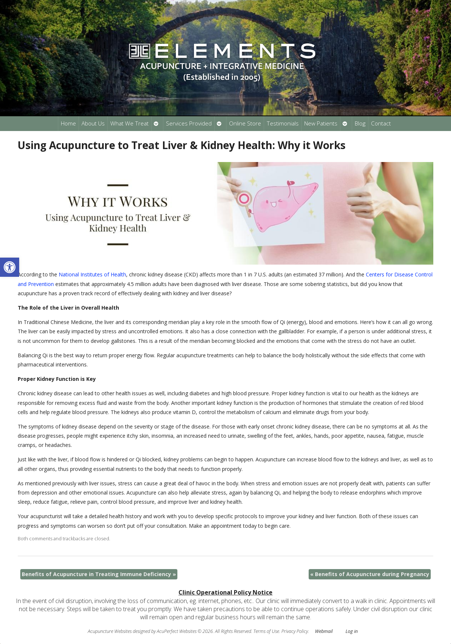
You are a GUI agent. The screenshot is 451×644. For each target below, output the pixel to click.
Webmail (324, 631)
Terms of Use (266, 631)
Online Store (245, 123)
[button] (9, 267)
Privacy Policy (294, 631)
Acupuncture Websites (110, 631)
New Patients (320, 123)
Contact (381, 123)
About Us (93, 123)
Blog (360, 123)
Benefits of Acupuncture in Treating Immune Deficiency (99, 574)
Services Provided (189, 123)
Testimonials (283, 123)
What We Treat (129, 123)
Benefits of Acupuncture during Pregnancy (369, 574)
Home (68, 123)
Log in (352, 631)
